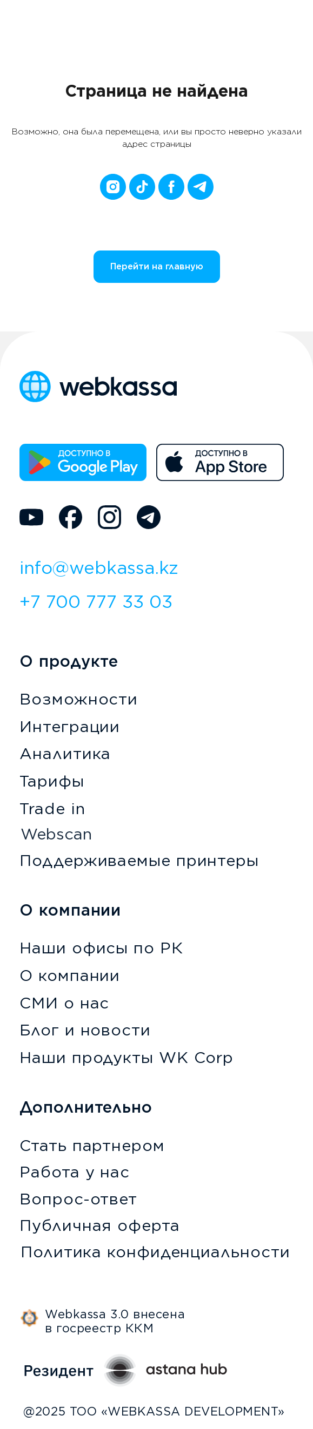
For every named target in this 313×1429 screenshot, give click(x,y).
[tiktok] (142, 187)
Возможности (78, 698)
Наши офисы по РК (101, 947)
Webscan (56, 833)
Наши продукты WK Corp (126, 1057)
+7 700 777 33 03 (95, 601)
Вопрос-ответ (78, 1198)
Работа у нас (74, 1171)
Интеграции (69, 726)
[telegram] (201, 187)
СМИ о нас (64, 1002)
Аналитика (65, 753)
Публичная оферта (99, 1225)
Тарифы (51, 780)
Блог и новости (85, 1029)
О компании (69, 975)
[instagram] (113, 187)
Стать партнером (92, 1145)
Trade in (52, 808)
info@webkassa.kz (98, 567)
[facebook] (171, 187)
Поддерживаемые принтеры (139, 860)
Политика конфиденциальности (155, 1251)
